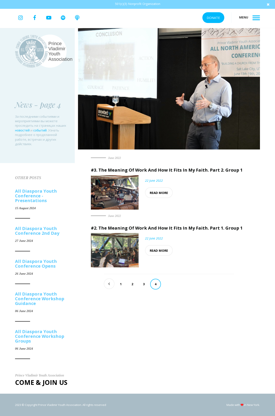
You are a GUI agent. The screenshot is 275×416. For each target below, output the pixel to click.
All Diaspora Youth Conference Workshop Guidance (39, 299)
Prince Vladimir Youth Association (60, 51)
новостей (22, 130)
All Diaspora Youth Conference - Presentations (36, 196)
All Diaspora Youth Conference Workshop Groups (39, 336)
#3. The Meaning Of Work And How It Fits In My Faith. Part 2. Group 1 (167, 170)
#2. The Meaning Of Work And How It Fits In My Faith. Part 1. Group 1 (167, 228)
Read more (159, 192)
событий (40, 130)
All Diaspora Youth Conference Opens (36, 263)
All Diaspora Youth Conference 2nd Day (37, 231)
